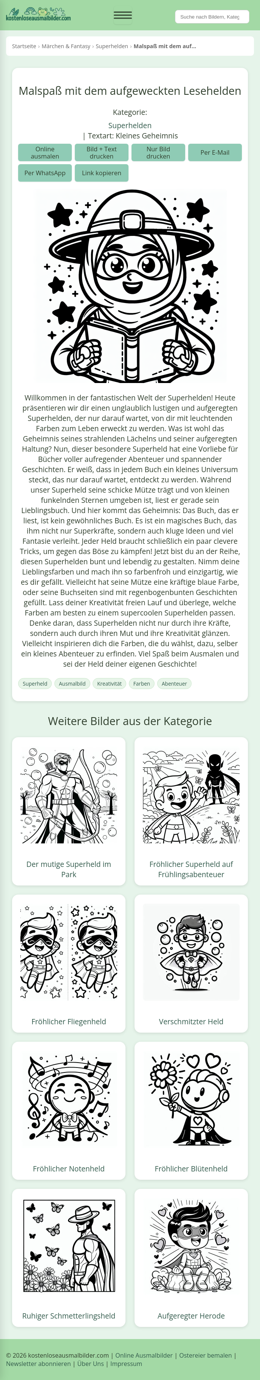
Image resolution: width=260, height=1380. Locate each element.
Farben (141, 683)
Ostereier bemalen (205, 1355)
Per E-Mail (214, 152)
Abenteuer (174, 683)
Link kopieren (101, 172)
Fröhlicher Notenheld (69, 1168)
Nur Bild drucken (158, 152)
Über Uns (90, 1364)
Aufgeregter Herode (191, 1316)
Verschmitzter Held (191, 1021)
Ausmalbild (72, 683)
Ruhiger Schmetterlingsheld (69, 1316)
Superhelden (130, 125)
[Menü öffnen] (123, 15)
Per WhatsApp (44, 172)
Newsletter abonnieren (38, 1364)
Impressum (126, 1364)
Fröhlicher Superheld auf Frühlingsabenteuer (191, 869)
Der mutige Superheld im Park (68, 869)
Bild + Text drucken (102, 152)
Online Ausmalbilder (144, 1355)
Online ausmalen (45, 152)
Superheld (35, 683)
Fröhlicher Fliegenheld (68, 1021)
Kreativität (109, 683)
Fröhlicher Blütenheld (191, 1168)
